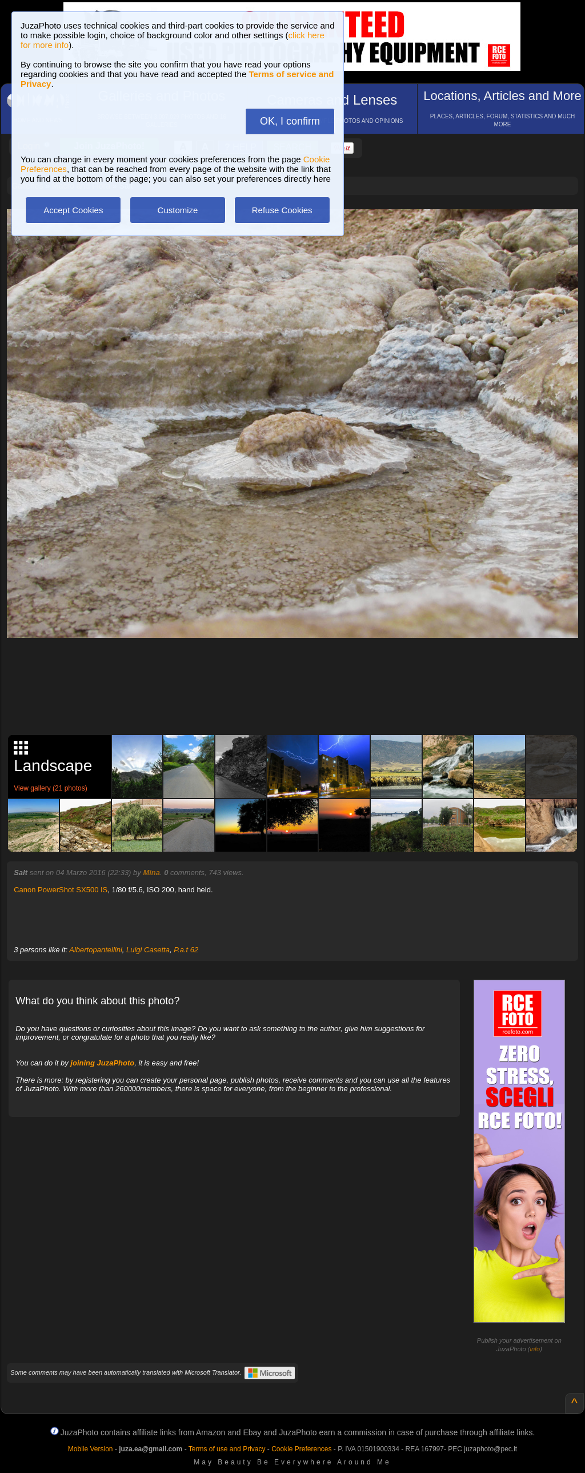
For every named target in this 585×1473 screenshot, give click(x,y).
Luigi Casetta (148, 949)
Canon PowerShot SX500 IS (60, 889)
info (535, 1349)
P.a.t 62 (186, 949)
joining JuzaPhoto (102, 1063)
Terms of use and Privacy (227, 1449)
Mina (151, 872)
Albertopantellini (95, 949)
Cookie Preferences (301, 1449)
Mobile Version (90, 1449)
